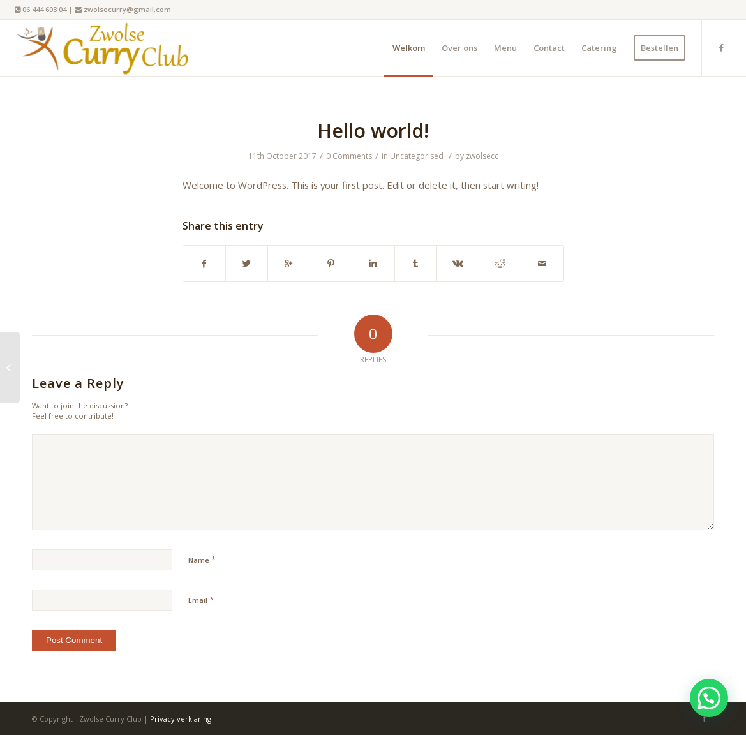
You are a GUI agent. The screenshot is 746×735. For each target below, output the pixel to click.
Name (202, 559)
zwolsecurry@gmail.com (127, 9)
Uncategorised (417, 156)
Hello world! (373, 130)
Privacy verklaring (180, 719)
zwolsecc (482, 156)
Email (201, 599)
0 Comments (349, 156)
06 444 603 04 (44, 9)
